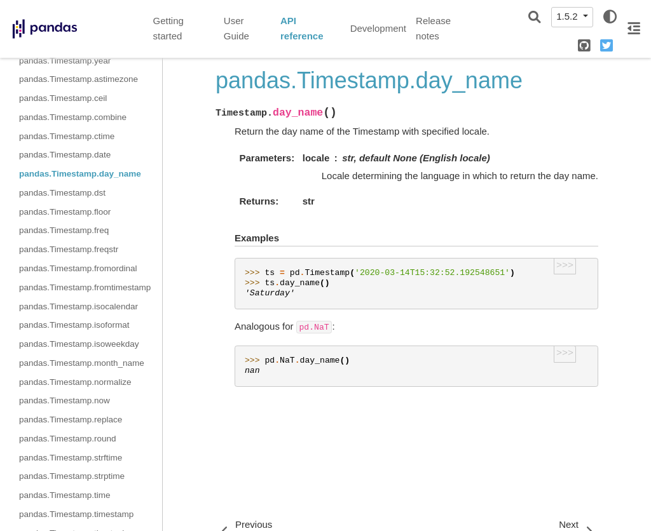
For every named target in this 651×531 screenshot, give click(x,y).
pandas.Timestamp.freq (64, 230)
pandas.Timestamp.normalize (75, 382)
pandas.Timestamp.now (64, 400)
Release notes (433, 28)
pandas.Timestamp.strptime (72, 476)
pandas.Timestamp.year (65, 60)
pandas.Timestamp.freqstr (68, 249)
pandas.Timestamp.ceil (63, 98)
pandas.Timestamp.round (67, 438)
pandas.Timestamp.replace (70, 419)
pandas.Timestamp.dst (62, 193)
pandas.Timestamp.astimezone (78, 79)
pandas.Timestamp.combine (73, 117)
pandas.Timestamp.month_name (81, 363)
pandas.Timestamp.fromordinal (78, 268)
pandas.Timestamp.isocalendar (78, 306)
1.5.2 (568, 16)
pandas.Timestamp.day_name (80, 173)
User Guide (236, 28)
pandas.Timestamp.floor (65, 212)
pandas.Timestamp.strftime (70, 457)
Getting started (168, 28)
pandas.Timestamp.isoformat (74, 325)
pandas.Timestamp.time (65, 495)
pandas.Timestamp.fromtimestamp (85, 287)
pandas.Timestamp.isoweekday (79, 344)
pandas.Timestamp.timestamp (76, 514)
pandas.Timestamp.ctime (66, 136)
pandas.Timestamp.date (65, 154)
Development (378, 28)
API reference (302, 28)
